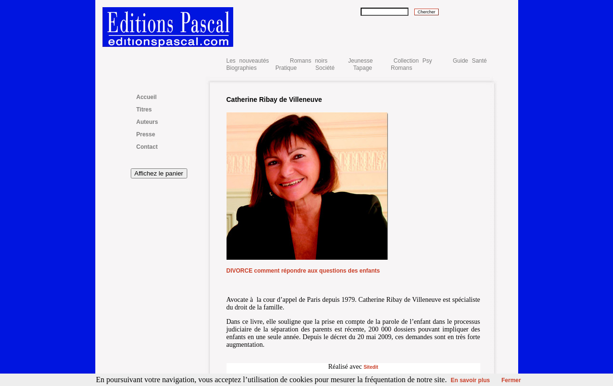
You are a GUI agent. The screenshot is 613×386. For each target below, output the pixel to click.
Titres (144, 109)
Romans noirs (308, 60)
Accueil (146, 97)
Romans (401, 68)
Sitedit (370, 367)
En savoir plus (470, 380)
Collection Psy (413, 60)
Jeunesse (360, 60)
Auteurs (147, 122)
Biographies (242, 68)
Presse (145, 134)
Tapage (362, 68)
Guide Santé (470, 60)
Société (325, 68)
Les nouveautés (250, 60)
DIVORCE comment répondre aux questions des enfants (303, 270)
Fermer (511, 380)
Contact (147, 146)
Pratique (286, 68)
